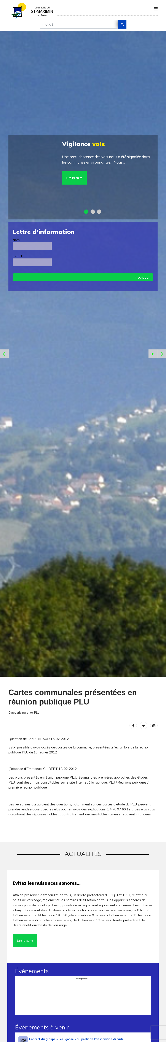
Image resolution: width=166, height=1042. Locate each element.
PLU (37, 712)
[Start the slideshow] (152, 353)
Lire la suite (74, 178)
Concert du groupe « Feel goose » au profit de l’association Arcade (76, 1039)
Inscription (142, 277)
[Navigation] (156, 8)
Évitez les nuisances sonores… (47, 883)
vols (83, 144)
